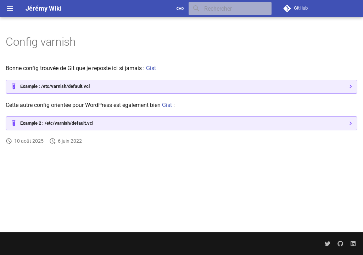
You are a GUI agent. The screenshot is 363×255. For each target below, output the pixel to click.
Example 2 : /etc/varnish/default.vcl (56, 123)
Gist (151, 68)
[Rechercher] (230, 8)
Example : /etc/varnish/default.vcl (55, 86)
